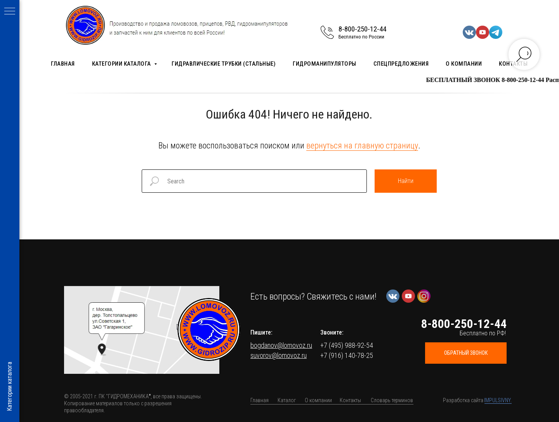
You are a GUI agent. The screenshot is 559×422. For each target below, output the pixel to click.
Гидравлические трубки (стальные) (224, 63)
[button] (141, 330)
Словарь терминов (392, 400)
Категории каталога (122, 63)
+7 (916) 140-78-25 (346, 355)
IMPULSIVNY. (498, 400)
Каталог (287, 400)
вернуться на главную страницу (362, 145)
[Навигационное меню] (9, 12)
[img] (208, 329)
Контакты (350, 400)
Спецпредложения (401, 63)
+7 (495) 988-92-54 (346, 345)
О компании (464, 63)
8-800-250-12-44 (362, 28)
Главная (63, 63)
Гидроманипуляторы (324, 63)
